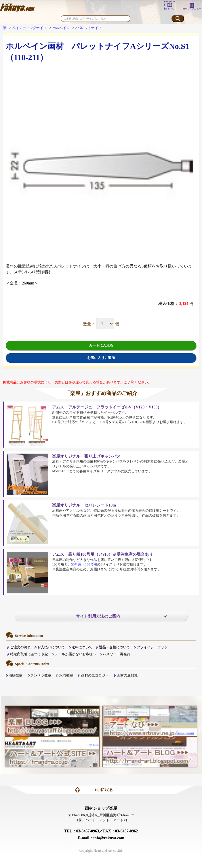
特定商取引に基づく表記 (29, 654)
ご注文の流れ (20, 647)
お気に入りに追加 (101, 358)
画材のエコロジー (95, 675)
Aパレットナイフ (88, 28)
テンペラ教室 (41, 675)
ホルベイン (61, 28)
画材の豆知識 (127, 675)
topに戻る (104, 790)
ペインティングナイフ (29, 28)
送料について (82, 647)
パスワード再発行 (116, 654)
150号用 (91, 564)
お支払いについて (51, 647)
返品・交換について (114, 647)
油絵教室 (15, 675)
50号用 (76, 564)
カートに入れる (101, 345)
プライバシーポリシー (154, 647)
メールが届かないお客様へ (75, 654)
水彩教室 (66, 675)
